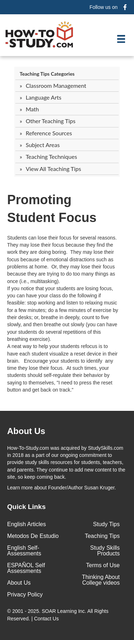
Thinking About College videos (101, 580)
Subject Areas (43, 144)
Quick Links (26, 506)
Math (32, 109)
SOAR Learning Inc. (64, 611)
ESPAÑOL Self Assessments (26, 568)
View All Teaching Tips (53, 168)
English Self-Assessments (24, 550)
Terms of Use (103, 565)
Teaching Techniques (51, 156)
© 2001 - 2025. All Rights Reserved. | (57, 614)
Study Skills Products (105, 550)
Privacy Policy (25, 594)
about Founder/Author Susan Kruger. (61, 487)
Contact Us (47, 618)
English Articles (26, 524)
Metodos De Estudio (33, 536)
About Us (19, 583)
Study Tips (106, 524)
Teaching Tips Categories (47, 74)
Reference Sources (49, 133)
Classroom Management (56, 85)
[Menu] (121, 38)
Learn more (20, 487)
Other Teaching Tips (50, 120)
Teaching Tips (102, 536)
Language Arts (43, 97)
